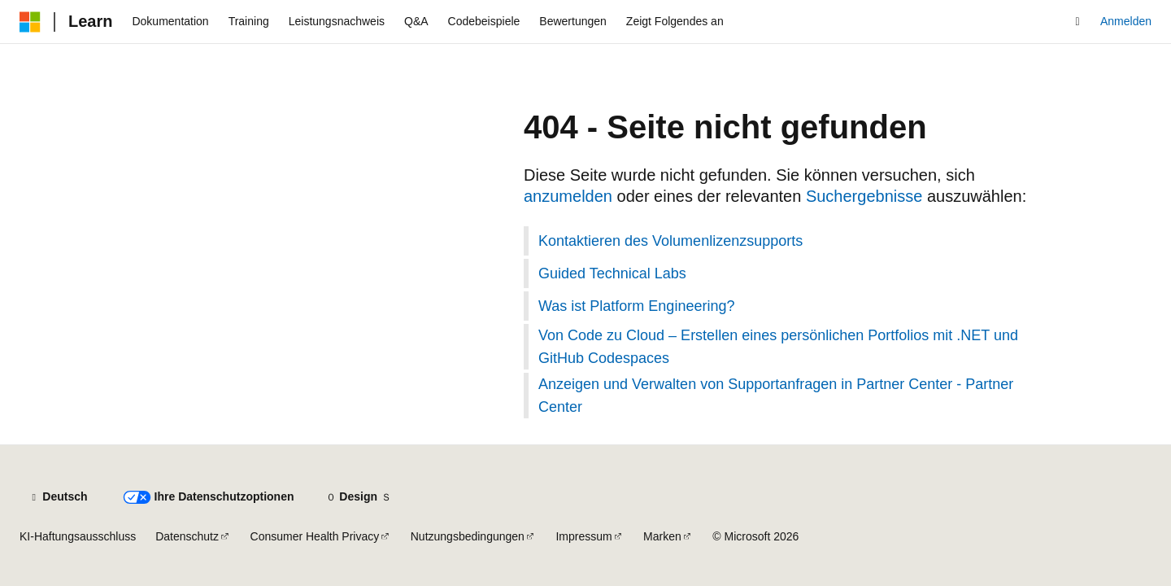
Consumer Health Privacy (315, 536)
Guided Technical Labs (612, 273)
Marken (662, 536)
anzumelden (568, 196)
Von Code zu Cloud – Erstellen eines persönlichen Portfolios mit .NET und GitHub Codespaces (778, 346)
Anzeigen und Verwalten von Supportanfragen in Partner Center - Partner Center (775, 395)
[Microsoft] (30, 22)
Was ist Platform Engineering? (636, 306)
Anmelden (1125, 21)
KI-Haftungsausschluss (78, 536)
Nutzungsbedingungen (468, 536)
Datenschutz (187, 536)
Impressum (583, 536)
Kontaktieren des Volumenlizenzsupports (670, 241)
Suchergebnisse (864, 196)
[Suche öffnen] (1077, 22)
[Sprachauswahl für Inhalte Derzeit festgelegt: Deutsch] (58, 497)
